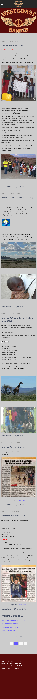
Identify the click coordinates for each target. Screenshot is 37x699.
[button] (2, 4)
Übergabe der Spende (9, 624)
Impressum (5, 666)
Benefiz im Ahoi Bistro (9, 627)
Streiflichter (21, 500)
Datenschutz (16, 666)
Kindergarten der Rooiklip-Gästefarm (14, 206)
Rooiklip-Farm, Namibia (10, 630)
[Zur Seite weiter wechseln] (25, 643)
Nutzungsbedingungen (10, 668)
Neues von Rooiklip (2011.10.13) (13, 620)
